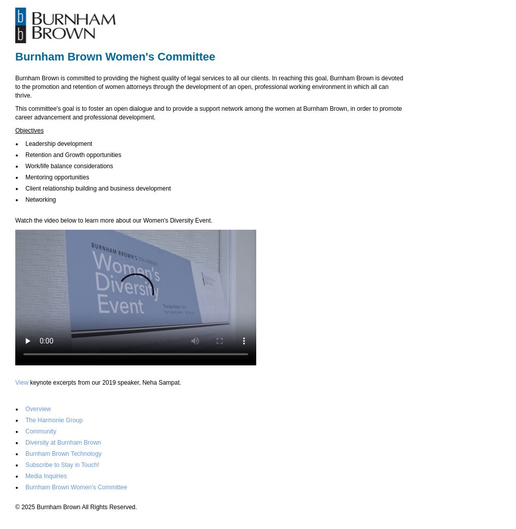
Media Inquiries (46, 476)
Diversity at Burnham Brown (63, 442)
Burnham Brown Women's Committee (76, 487)
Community (40, 431)
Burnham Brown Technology (63, 453)
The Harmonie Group (54, 420)
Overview (38, 409)
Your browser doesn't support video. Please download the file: (135, 297)
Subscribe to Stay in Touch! (62, 465)
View (21, 382)
